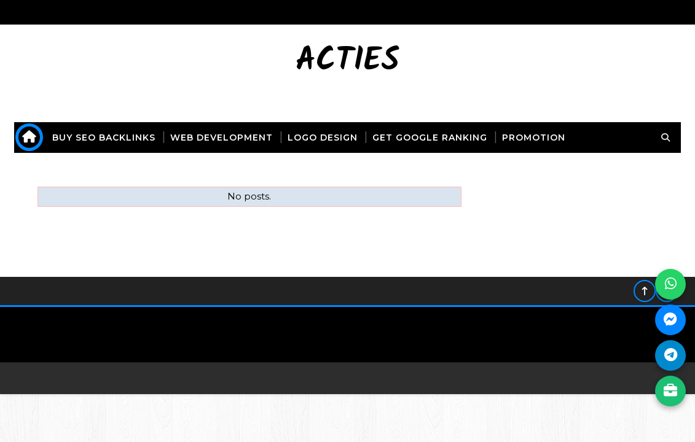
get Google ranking (429, 137)
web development (221, 137)
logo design (323, 137)
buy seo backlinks (103, 137)
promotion (533, 137)
